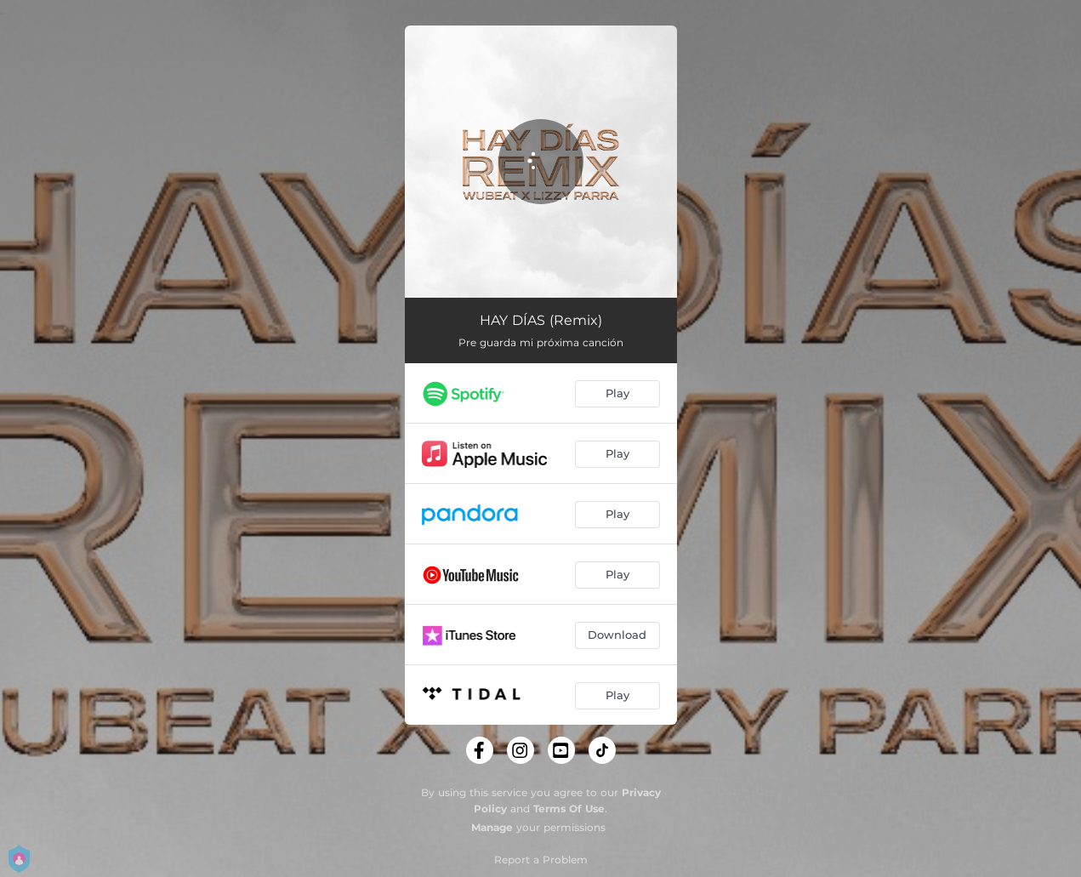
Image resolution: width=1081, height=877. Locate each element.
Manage (492, 827)
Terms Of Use (569, 808)
